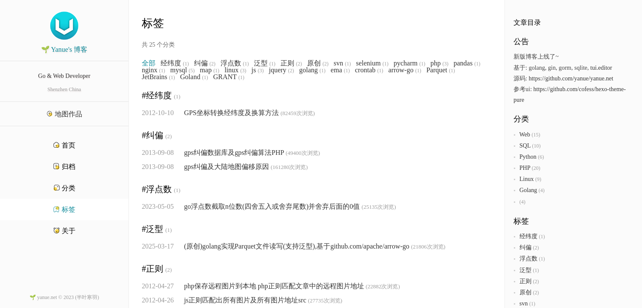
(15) (536, 135)
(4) (541, 190)
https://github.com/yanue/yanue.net (571, 78)
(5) (192, 70)
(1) (186, 63)
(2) (212, 63)
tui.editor (601, 68)
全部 (148, 63)
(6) (541, 157)
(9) (538, 179)
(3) (445, 63)
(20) (536, 168)
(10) (536, 146)
